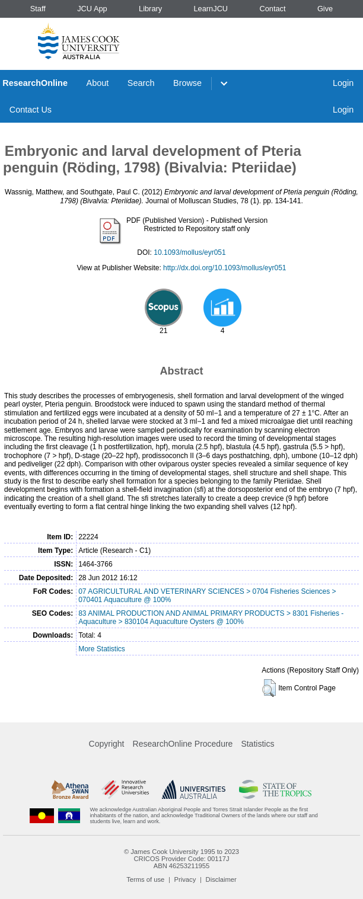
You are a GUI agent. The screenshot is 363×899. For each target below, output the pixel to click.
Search (141, 83)
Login (343, 83)
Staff (38, 8)
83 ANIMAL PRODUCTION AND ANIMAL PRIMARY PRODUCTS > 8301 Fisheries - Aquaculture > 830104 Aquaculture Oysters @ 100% (210, 617)
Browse (187, 83)
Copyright (107, 743)
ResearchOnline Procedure (183, 743)
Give (325, 8)
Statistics (257, 743)
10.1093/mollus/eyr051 (189, 252)
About (98, 83)
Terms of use (145, 879)
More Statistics (101, 649)
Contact (272, 8)
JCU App (92, 8)
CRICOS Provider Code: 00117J (181, 858)
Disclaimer (221, 879)
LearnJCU (211, 8)
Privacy (185, 879)
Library (150, 8)
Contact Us (30, 109)
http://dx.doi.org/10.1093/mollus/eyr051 (224, 268)
